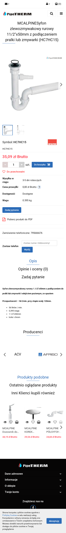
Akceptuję (54, 521)
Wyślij (27, 249)
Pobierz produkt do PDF (17, 219)
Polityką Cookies (9, 515)
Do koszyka (42, 164)
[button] (58, 4)
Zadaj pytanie (12, 210)
